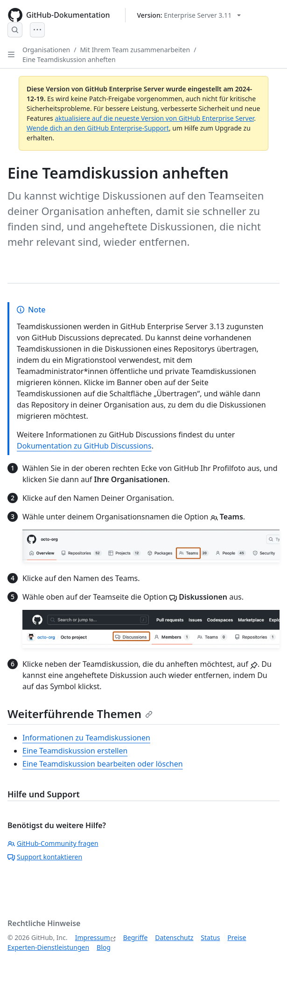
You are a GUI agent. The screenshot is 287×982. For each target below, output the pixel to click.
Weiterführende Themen (80, 713)
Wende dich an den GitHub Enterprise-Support (98, 128)
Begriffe (135, 937)
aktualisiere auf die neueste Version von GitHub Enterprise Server (154, 118)
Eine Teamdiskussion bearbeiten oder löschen (102, 764)
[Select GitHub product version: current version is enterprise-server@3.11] (189, 15)
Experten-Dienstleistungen (48, 947)
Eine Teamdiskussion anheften (69, 59)
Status (210, 937)
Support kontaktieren (44, 856)
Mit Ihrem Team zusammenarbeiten (135, 49)
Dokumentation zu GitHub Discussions (84, 446)
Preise (236, 937)
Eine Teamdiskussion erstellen (74, 751)
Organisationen (46, 49)
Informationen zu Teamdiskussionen (86, 738)
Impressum (92, 937)
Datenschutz (174, 937)
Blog (104, 947)
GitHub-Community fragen (52, 843)
